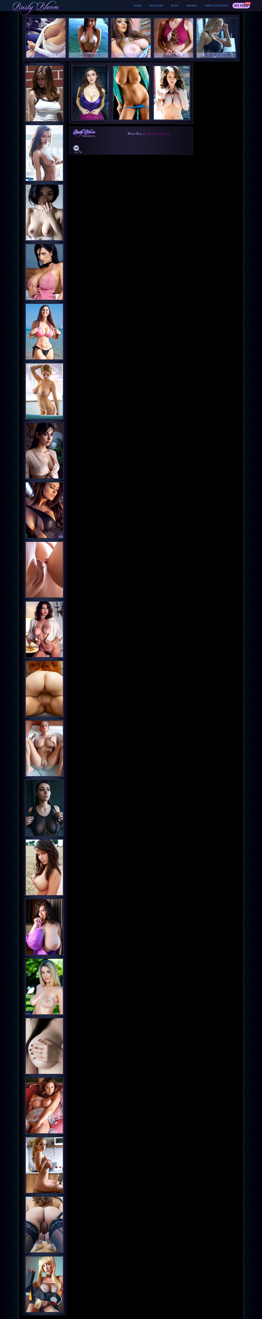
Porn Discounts (217, 5)
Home (137, 5)
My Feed (241, 5)
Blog (175, 5)
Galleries (156, 5)
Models (191, 5)
